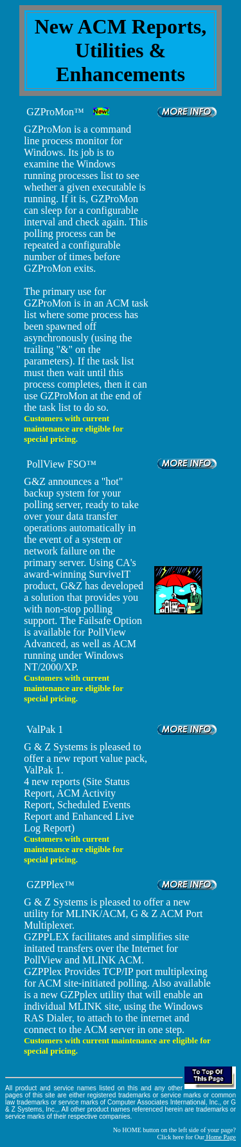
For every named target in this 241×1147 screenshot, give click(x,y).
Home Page (220, 1137)
